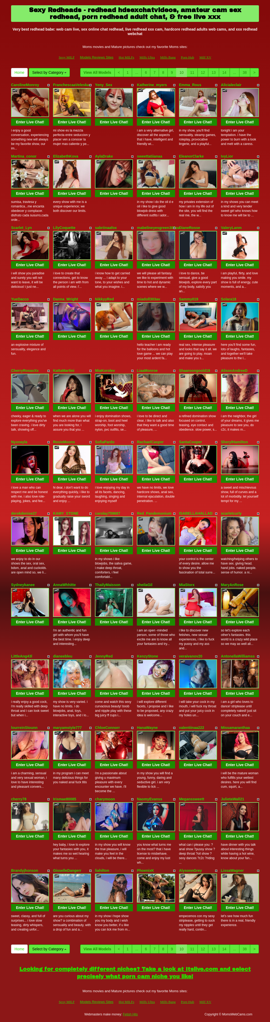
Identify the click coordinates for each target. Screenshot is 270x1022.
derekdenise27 (24, 513)
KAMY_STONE (66, 513)
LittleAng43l (21, 656)
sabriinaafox (106, 228)
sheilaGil (144, 585)
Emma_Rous (190, 85)
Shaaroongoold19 (194, 370)
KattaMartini (63, 370)
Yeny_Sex (103, 85)
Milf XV (205, 57)
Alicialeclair (231, 85)
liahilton (102, 870)
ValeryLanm (231, 228)
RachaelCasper (150, 442)
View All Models (97, 72)
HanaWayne (147, 728)
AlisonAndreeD (234, 370)
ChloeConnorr (107, 728)
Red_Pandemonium (154, 513)
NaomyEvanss (149, 799)
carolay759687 (107, 513)
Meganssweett (191, 799)
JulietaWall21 (232, 799)
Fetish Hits (130, 1014)
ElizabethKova (65, 156)
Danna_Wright (65, 299)
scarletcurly (231, 513)
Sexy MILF (67, 57)
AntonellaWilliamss (238, 656)
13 (213, 72)
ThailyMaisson (107, 585)
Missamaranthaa (235, 728)
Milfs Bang (168, 57)
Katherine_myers (152, 85)
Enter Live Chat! (30, 122)
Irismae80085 (64, 799)
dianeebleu (62, 656)
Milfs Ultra (147, 57)
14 (224, 72)
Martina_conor (23, 156)
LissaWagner (232, 870)
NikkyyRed (104, 299)
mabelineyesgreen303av (158, 228)
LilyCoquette (64, 228)
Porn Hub (187, 57)
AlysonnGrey (190, 870)
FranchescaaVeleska (71, 85)
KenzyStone (147, 656)
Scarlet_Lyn (21, 228)
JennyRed (104, 656)
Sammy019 (188, 299)
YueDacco (20, 299)
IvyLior (227, 156)
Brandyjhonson (24, 870)
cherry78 (18, 799)
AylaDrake (104, 156)
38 (245, 72)
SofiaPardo (104, 442)
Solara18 (228, 299)
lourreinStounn (24, 728)
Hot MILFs (126, 57)
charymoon (105, 799)
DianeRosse (189, 228)
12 (203, 72)
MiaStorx (187, 585)
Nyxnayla (19, 442)
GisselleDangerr (67, 870)
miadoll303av (148, 299)
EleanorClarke (191, 156)
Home (19, 72)
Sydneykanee (23, 585)
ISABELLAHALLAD (196, 513)
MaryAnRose (232, 585)
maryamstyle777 (67, 728)
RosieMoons (64, 442)
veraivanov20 (190, 656)
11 (192, 72)
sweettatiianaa (149, 156)
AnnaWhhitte (64, 585)
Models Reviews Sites (96, 57)
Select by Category (49, 72)
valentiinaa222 (191, 728)
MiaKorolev (105, 370)
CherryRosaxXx (24, 370)
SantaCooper (190, 442)
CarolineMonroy (25, 85)
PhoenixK (145, 870)
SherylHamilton (234, 442)
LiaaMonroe (147, 370)
